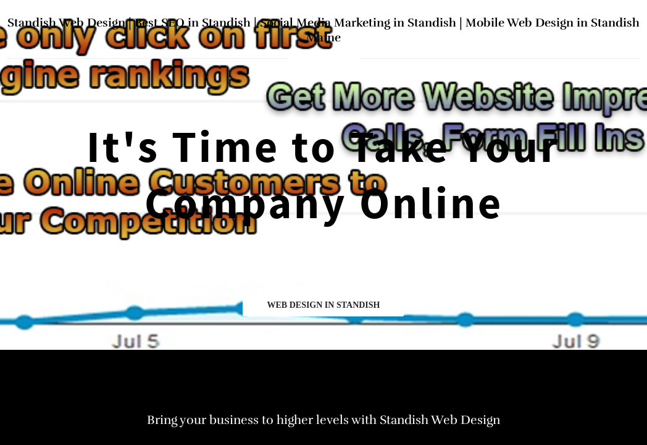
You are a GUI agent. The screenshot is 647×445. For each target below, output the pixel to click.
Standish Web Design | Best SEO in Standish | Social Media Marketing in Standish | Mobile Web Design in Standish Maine (323, 30)
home (324, 57)
